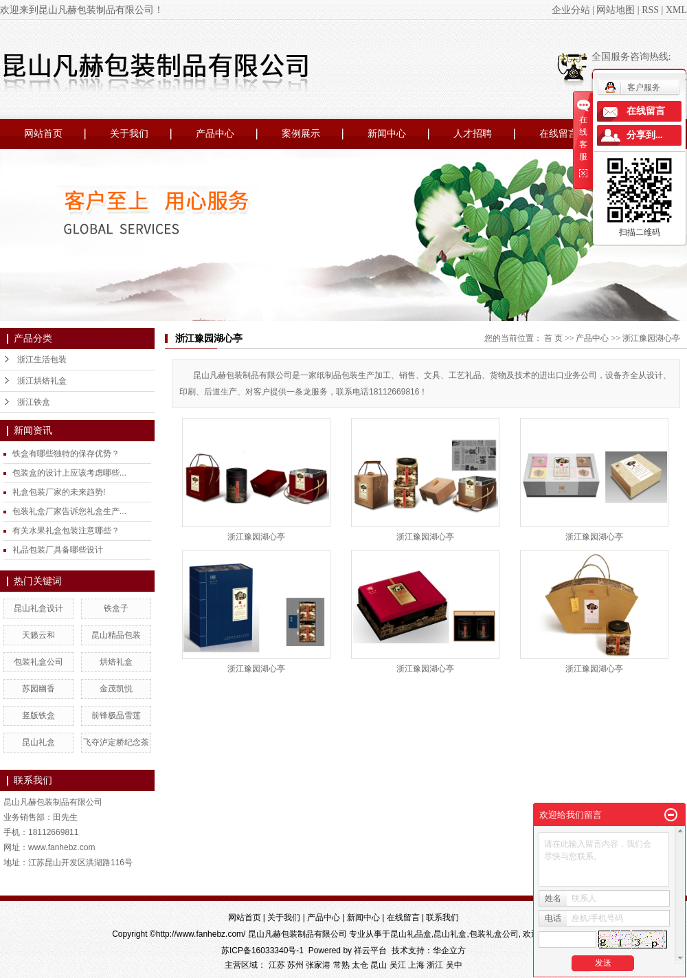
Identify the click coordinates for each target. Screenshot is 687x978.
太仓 (360, 965)
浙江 (435, 965)
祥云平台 (370, 950)
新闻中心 (387, 134)
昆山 (378, 965)
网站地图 (615, 10)
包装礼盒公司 (38, 662)
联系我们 (442, 917)
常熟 (341, 965)
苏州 (295, 965)
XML (676, 10)
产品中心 (215, 134)
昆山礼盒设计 (38, 608)
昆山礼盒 (38, 742)
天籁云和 (38, 635)
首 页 (553, 338)
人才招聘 (472, 134)
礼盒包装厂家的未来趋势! (58, 492)
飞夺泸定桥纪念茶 (116, 742)
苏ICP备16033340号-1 (262, 950)
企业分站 (571, 10)
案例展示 (301, 134)
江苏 (277, 965)
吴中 (454, 965)
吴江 (398, 965)
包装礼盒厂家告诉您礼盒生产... (69, 511)
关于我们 (129, 134)
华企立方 (449, 950)
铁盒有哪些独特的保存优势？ (66, 453)
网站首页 (43, 134)
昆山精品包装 (116, 635)
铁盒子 (116, 608)
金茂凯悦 (116, 688)
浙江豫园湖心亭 (651, 338)
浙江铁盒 (33, 402)
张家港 (318, 965)
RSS (650, 10)
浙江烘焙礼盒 (42, 381)
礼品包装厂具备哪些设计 (57, 550)
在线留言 (558, 134)
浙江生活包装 (42, 359)
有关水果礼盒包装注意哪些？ (66, 530)
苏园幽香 (38, 688)
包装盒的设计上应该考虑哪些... (69, 473)
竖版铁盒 (38, 715)
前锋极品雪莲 (116, 715)
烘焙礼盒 (116, 662)
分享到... (645, 135)
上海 (416, 965)
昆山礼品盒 (410, 934)
